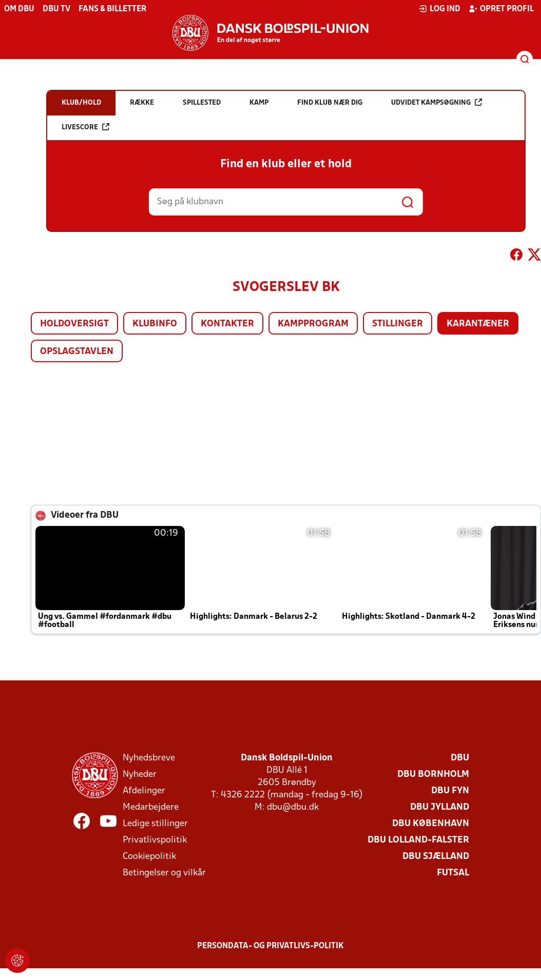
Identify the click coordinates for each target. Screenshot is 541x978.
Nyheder (140, 774)
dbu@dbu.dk (293, 807)
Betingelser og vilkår (164, 873)
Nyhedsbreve (149, 758)
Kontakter (227, 324)
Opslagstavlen (76, 351)
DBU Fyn (450, 791)
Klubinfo (154, 324)
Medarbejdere (151, 807)
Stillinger (397, 324)
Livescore (85, 127)
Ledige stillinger (155, 823)
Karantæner (478, 324)
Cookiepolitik (149, 856)
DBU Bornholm (433, 774)
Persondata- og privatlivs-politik (270, 946)
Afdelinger (144, 791)
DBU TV (56, 9)
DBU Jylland (439, 807)
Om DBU (19, 9)
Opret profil (501, 8)
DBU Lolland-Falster (418, 840)
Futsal (453, 873)
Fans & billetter (112, 9)
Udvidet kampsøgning (436, 102)
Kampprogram (313, 324)
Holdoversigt (74, 324)
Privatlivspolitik (155, 840)
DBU (460, 758)
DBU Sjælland (435, 856)
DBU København (430, 823)
